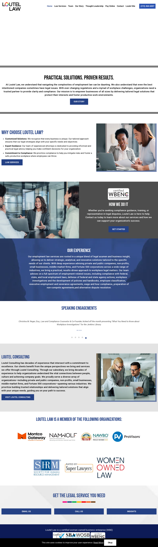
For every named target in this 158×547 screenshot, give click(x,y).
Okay (110, 542)
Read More (98, 542)
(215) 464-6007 (147, 6)
